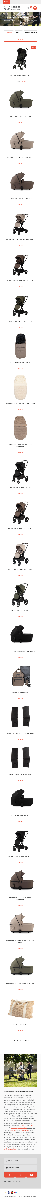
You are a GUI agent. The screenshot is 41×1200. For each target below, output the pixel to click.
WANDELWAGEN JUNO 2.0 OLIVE (20, 322)
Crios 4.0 (24, 1125)
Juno (31, 1125)
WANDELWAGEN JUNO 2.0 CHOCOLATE (20, 281)
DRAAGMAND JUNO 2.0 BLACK (21, 816)
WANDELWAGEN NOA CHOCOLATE (20, 529)
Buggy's (19, 32)
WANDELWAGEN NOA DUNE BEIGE (20, 570)
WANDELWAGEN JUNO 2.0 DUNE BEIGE (20, 240)
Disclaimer (12, 1196)
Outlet (6, 2)
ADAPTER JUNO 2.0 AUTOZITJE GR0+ (20, 734)
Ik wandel (8, 32)
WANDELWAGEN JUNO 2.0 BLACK (20, 857)
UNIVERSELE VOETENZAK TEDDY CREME (20, 404)
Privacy (19, 1196)
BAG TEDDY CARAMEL (20, 1025)
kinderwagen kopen (19, 1135)
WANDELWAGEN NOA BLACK (20, 488)
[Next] (26, 1040)
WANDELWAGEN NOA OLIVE (20, 611)
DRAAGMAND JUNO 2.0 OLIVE (20, 117)
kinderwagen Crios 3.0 (19, 1128)
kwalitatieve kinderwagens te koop (16, 1142)
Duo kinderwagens (32, 32)
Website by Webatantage (11, 1184)
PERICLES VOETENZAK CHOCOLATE (20, 363)
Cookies (6, 1196)
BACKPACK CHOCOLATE (20, 693)
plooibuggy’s (25, 1130)
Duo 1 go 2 (13, 1130)
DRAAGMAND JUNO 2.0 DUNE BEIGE (20, 158)
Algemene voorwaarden (29, 1196)
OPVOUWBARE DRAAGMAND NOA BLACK (20, 652)
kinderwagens (21, 1123)
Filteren (20, 39)
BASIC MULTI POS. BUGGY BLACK (21, 76)
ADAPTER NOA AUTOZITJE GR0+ (20, 775)
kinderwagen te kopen (26, 1116)
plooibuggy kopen (10, 1137)
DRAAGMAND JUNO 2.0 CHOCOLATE (20, 199)
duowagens (31, 1128)
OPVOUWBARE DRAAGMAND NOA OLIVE (20, 984)
